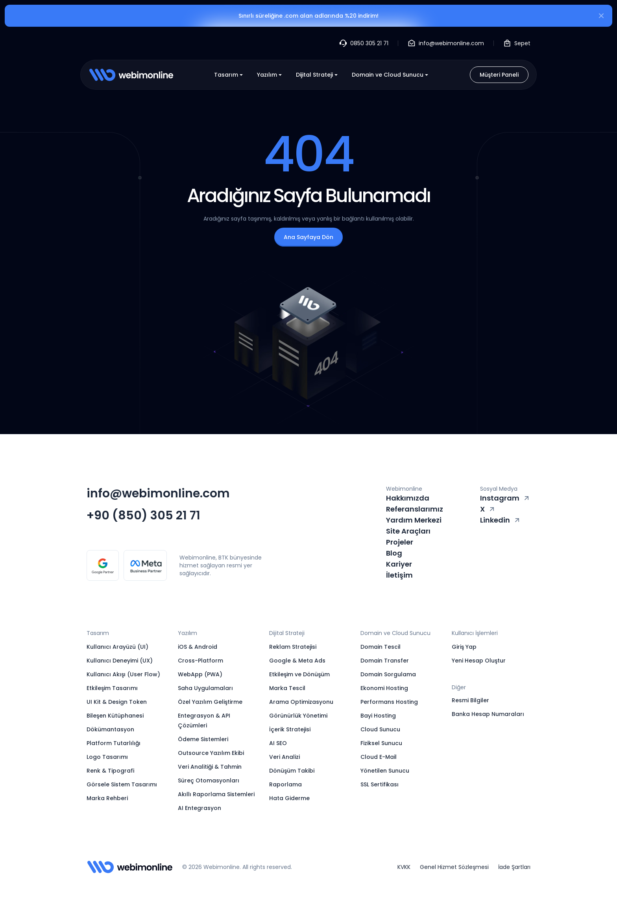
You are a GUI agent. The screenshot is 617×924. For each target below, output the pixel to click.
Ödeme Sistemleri (203, 739)
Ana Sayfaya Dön (308, 237)
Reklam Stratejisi (292, 647)
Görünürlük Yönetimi (298, 716)
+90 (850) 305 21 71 (143, 515)
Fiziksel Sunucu (381, 743)
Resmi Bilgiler (470, 700)
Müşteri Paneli (499, 75)
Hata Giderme (289, 798)
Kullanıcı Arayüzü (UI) (117, 647)
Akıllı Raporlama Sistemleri (216, 794)
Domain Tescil (380, 647)
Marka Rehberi (107, 798)
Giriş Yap (464, 647)
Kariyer (399, 564)
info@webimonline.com (158, 493)
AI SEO (278, 743)
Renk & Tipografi (110, 771)
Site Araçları (408, 531)
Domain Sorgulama (388, 674)
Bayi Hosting (378, 716)
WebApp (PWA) (200, 674)
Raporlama (285, 784)
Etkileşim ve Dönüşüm (299, 674)
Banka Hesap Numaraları (488, 714)
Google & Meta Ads (297, 660)
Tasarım (229, 75)
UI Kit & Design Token (117, 702)
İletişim (399, 575)
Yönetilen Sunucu (384, 771)
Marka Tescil (287, 688)
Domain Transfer (384, 660)
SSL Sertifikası (379, 784)
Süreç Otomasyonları (208, 780)
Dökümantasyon (110, 729)
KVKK (403, 867)
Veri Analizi (284, 757)
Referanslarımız (414, 509)
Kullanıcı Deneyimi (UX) (120, 660)
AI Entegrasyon (199, 808)
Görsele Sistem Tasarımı (122, 784)
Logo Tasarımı (107, 757)
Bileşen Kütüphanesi (115, 716)
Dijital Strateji (317, 75)
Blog (394, 553)
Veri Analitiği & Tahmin (210, 767)
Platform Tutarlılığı (113, 743)
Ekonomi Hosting (384, 688)
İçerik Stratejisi (289, 729)
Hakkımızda (407, 498)
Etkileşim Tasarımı (112, 688)
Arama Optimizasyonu (301, 702)
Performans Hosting (389, 702)
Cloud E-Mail (378, 757)
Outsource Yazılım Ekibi (211, 753)
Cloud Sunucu (380, 729)
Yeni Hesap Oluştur (479, 660)
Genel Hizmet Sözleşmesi (454, 867)
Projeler (399, 542)
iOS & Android (197, 647)
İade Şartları (514, 867)
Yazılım (270, 75)
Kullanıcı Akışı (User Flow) (123, 674)
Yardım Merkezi (414, 520)
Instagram (505, 498)
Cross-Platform (200, 660)
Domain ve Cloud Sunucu (391, 75)
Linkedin (500, 520)
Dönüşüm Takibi (291, 771)
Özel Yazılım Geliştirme (210, 702)
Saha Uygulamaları (205, 688)
